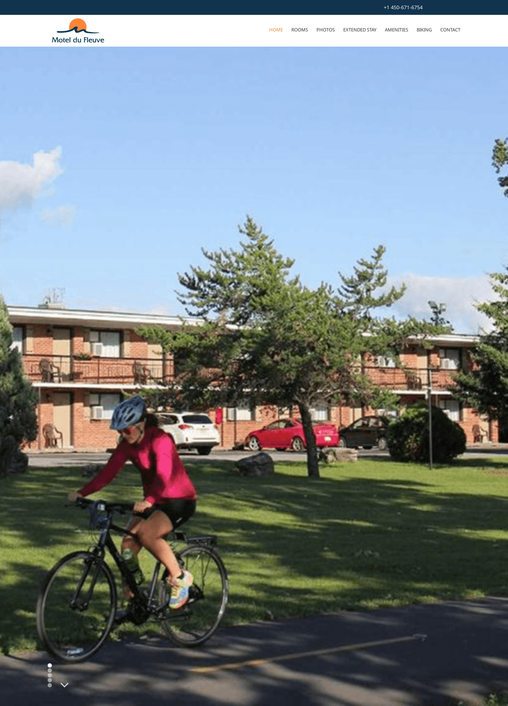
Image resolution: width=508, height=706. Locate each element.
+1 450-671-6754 (403, 7)
